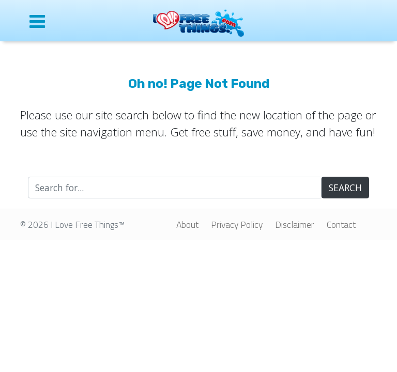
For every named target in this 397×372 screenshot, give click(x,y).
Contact (341, 224)
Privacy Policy (237, 224)
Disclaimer (294, 224)
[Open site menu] (59, 21)
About (187, 224)
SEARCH (345, 187)
